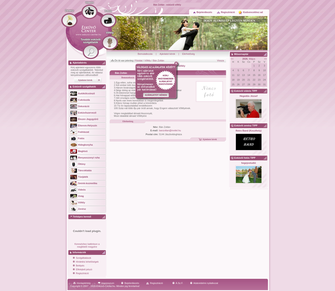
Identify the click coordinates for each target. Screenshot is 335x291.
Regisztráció (226, 12)
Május (248, 59)
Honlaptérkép (82, 283)
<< (232, 59)
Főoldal (138, 60)
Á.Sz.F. (177, 283)
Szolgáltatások (82, 258)
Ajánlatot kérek (167, 54)
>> (265, 59)
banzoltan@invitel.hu (170, 130)
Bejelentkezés (202, 12)
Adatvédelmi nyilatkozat (204, 283)
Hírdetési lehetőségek (85, 262)
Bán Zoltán (158, 60)
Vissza (220, 60)
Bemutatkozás (145, 54)
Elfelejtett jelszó (82, 269)
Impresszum (106, 283)
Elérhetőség (188, 54)
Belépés (78, 265)
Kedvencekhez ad (253, 12)
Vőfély (147, 60)
